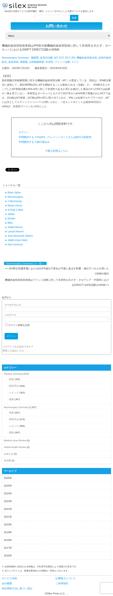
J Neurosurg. (15, 201)
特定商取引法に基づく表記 (17, 588)
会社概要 (7, 583)
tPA (73, 57)
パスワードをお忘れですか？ (18, 346)
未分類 (7, 460)
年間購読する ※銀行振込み (34, 141)
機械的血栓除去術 (87, 57)
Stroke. (12, 218)
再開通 (24, 61)
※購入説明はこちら (56, 150)
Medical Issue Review (15, 440)
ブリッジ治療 (62, 61)
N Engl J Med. (16, 209)
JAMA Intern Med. (18, 240)
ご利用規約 (62, 583)
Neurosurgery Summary (15, 57)
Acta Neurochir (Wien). (20, 235)
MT (56, 57)
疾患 (11, 379)
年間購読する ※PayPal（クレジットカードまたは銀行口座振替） (56, 137)
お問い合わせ (56, 26)
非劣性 (49, 61)
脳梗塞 (35, 57)
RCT (67, 57)
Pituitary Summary (13, 373)
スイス (75, 61)
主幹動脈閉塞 (36, 61)
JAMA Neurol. (15, 227)
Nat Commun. (15, 244)
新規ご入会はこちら (13, 350)
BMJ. (10, 222)
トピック (14, 392)
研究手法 (14, 386)
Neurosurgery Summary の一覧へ (25, 263)
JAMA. (11, 214)
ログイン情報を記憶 (17, 325)
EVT (61, 57)
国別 (11, 399)
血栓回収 (13, 61)
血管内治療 (46, 57)
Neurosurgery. (16, 196)
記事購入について (66, 578)
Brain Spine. (14, 192)
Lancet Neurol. (16, 231)
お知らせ (8, 453)
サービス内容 (9, 578)
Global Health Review (15, 447)
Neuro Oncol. (15, 205)
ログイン (24, 132)
